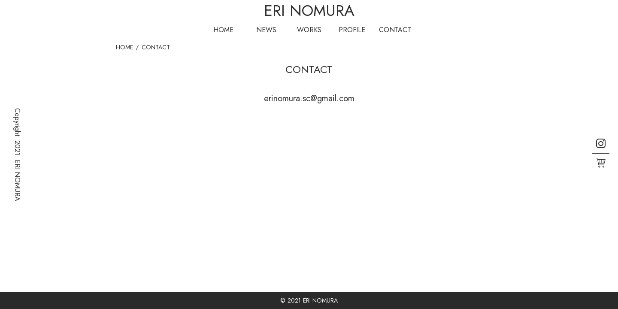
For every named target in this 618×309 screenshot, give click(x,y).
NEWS (266, 30)
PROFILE (352, 30)
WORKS (309, 30)
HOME (223, 30)
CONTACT (395, 30)
